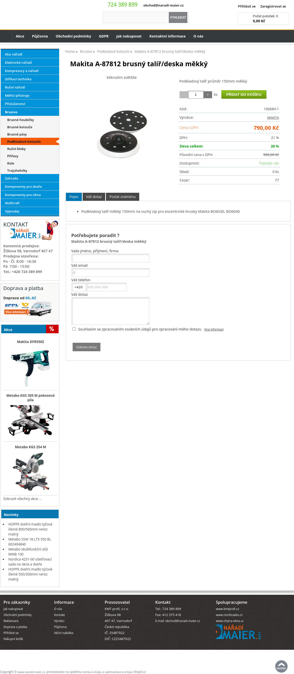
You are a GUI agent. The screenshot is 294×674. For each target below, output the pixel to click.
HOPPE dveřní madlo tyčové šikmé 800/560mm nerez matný (30, 529)
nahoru (281, 666)
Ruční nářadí (15, 87)
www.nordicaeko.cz (229, 615)
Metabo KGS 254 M (30, 447)
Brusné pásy (17, 134)
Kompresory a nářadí (22, 70)
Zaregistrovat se (273, 6)
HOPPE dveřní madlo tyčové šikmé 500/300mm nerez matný (30, 574)
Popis (73, 196)
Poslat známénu (122, 196)
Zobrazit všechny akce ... (22, 498)
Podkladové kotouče (24, 141)
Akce (20, 36)
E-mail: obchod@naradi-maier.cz (177, 621)
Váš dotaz (94, 196)
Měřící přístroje (17, 95)
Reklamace (11, 621)
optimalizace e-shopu (119, 672)
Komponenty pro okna (23, 194)
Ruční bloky (16, 148)
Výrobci (59, 621)
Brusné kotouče (19, 127)
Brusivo (11, 112)
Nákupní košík (13, 639)
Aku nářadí (14, 54)
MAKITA (273, 117)
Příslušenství (15, 104)
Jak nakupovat (128, 36)
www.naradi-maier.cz (31, 672)
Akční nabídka (63, 633)
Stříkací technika (18, 79)
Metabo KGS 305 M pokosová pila (31, 397)
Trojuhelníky (17, 170)
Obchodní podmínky (73, 36)
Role (10, 163)
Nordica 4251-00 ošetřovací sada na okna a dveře (30, 561)
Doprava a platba (15, 627)
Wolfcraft (12, 203)
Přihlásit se (246, 6)
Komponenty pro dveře (23, 186)
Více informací (213, 329)
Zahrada (11, 178)
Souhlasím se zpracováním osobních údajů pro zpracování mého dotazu (139, 329)
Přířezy (12, 156)
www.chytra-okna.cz (230, 621)
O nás (198, 36)
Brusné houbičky (20, 120)
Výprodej (12, 211)
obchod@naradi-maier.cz (163, 5)
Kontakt (59, 615)
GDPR (104, 36)
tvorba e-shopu (92, 672)
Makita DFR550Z (30, 342)
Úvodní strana (6, 36)
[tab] (74, 197)
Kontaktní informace (167, 36)
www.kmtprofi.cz (227, 609)
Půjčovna (40, 36)
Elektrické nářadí (18, 62)
